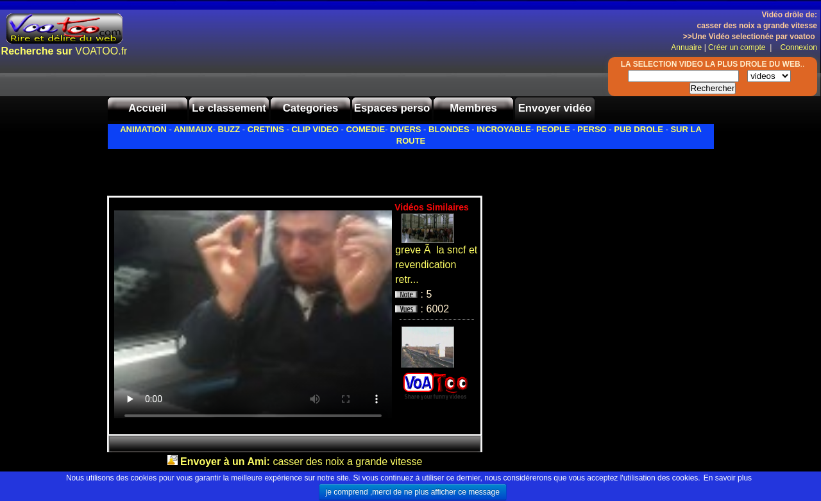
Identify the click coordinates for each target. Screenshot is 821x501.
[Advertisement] (257, 168)
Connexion (795, 47)
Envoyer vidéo (555, 108)
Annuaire (686, 47)
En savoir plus (728, 477)
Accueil (147, 108)
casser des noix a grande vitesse (301, 461)
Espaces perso (392, 108)
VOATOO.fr (64, 51)
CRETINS (266, 129)
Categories (311, 108)
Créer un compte (738, 47)
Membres (473, 108)
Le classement (229, 108)
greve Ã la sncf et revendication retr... (436, 264)
